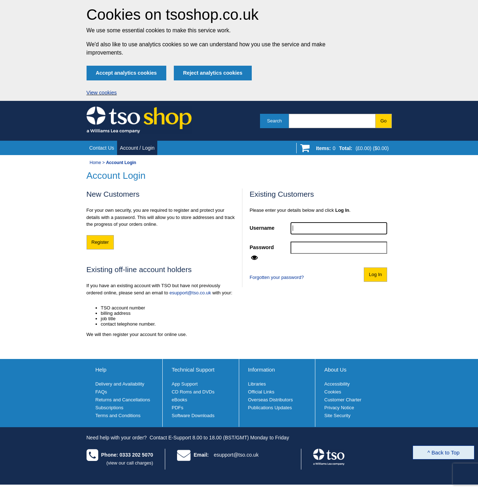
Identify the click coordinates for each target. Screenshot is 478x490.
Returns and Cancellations (123, 399)
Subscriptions (110, 407)
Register (100, 242)
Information (261, 370)
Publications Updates (270, 407)
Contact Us (101, 148)
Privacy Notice (339, 407)
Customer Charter (342, 399)
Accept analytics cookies (126, 73)
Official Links (261, 392)
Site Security (337, 415)
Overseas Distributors (270, 399)
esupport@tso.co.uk (190, 292)
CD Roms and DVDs (193, 392)
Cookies (332, 392)
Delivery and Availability (120, 384)
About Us (335, 370)
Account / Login (137, 148)
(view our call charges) (129, 463)
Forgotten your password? (277, 277)
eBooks (179, 399)
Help (101, 370)
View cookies (102, 92)
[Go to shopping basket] (351, 150)
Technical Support (193, 370)
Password (262, 247)
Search (274, 120)
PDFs (178, 407)
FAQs (101, 392)
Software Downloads (193, 415)
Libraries (257, 384)
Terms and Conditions (118, 415)
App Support (185, 384)
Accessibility (337, 384)
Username (262, 228)
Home (95, 162)
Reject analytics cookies (212, 73)
